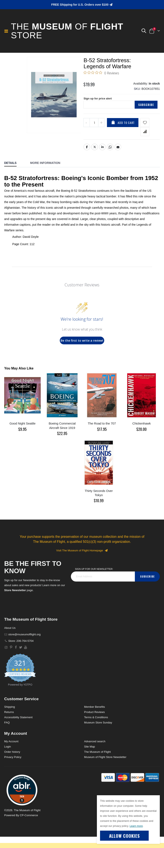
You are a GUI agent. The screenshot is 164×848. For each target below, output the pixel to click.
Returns (9, 723)
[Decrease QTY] (86, 133)
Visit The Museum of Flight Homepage (82, 562)
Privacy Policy (12, 768)
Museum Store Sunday (98, 733)
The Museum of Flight (97, 763)
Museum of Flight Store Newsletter (105, 768)
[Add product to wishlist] (144, 133)
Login (7, 757)
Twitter (94, 158)
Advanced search (94, 752)
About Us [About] (10, 639)
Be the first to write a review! (82, 352)
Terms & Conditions (96, 728)
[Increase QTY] (101, 133)
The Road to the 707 (102, 435)
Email (118, 158)
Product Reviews (94, 723)
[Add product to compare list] (144, 142)
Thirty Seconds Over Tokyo (99, 504)
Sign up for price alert (98, 101)
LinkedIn (102, 158)
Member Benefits (94, 718)
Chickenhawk (141, 435)
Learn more (136, 826)
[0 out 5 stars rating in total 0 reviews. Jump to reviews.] (101, 74)
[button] (143, 31)
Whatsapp (110, 158)
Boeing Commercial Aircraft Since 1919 (62, 437)
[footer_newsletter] (103, 588)
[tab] (13, 174)
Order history (12, 763)
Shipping (9, 718)
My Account (11, 752)
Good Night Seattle (22, 435)
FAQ (7, 733)
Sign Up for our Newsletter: (94, 580)
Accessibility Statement (18, 728)
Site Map (89, 757)
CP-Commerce (29, 826)
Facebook (86, 158)
